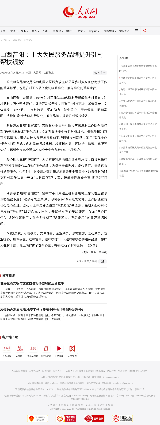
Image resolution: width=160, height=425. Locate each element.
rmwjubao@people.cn (123, 383)
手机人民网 (32, 350)
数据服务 (100, 371)
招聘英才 (57, 371)
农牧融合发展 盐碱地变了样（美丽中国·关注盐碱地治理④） (42, 309)
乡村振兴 (27, 40)
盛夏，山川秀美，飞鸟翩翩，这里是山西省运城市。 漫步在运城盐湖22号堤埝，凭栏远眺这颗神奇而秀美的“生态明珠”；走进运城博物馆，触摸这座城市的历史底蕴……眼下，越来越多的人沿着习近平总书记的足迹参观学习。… (53, 293)
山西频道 (15, 40)
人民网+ (19, 350)
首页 (2, 31)
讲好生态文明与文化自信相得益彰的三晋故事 (32, 283)
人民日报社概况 (19, 371)
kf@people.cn (51, 383)
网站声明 (111, 371)
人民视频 (59, 350)
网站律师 (122, 371)
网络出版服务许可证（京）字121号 (107, 395)
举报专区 (124, 31)
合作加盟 (79, 371)
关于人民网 (34, 371)
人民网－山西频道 (43, 72)
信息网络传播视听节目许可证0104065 (22, 395)
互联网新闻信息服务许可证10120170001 (34, 389)
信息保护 (133, 371)
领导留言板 (46, 350)
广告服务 (68, 371)
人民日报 (6, 350)
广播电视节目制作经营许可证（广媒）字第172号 (121, 389)
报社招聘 (46, 371)
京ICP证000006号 (134, 395)
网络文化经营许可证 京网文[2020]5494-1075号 (65, 395)
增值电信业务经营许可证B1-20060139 (75, 389)
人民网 (4, 40)
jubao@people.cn (111, 377)
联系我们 (144, 371)
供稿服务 (89, 371)
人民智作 (72, 350)
